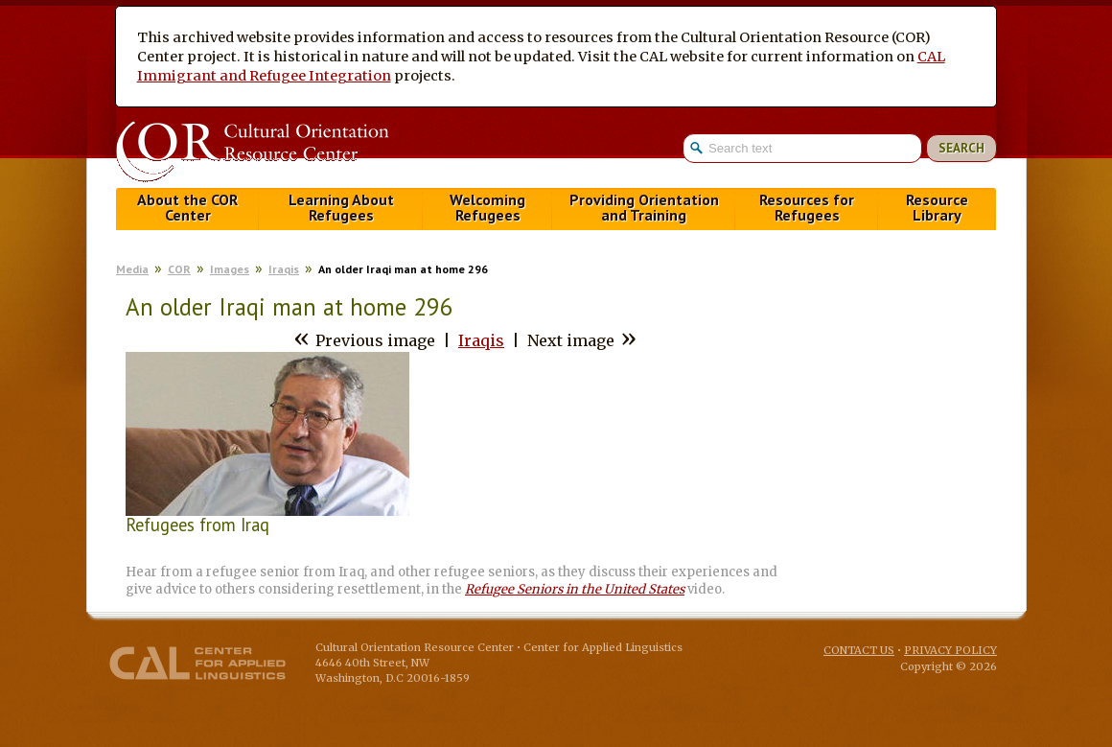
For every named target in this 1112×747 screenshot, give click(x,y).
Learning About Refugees (341, 207)
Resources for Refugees (806, 207)
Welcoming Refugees (487, 207)
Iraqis (283, 269)
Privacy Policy (950, 650)
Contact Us (858, 650)
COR (179, 269)
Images (229, 269)
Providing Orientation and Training (644, 207)
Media (132, 269)
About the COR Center (187, 207)
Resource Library (937, 207)
